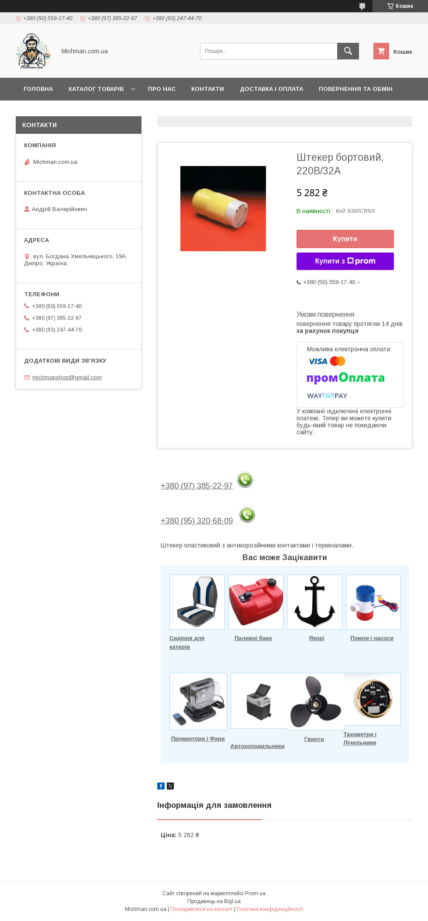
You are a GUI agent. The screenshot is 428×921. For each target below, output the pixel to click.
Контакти (207, 89)
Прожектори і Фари (198, 738)
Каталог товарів (96, 89)
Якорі (316, 638)
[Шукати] (348, 51)
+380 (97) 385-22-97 (197, 485)
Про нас (162, 89)
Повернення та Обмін (356, 89)
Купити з (345, 261)
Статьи (36, 111)
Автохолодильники (258, 746)
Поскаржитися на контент (201, 909)
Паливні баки (253, 638)
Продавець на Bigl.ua (214, 901)
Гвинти (314, 739)
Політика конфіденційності (270, 909)
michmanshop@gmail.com (67, 377)
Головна (38, 89)
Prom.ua (255, 893)
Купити (345, 238)
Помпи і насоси (371, 638)
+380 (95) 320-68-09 (197, 520)
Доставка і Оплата (271, 89)
